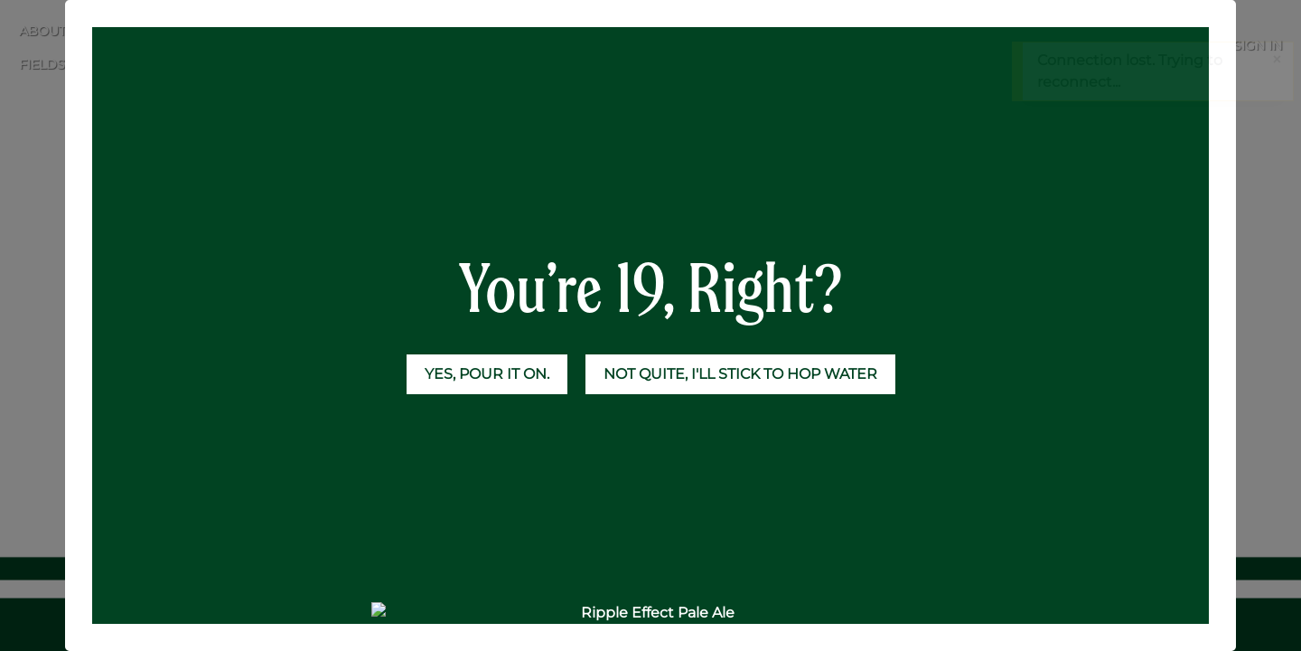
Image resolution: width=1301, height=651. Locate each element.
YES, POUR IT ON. (487, 373)
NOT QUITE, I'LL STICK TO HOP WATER (740, 373)
